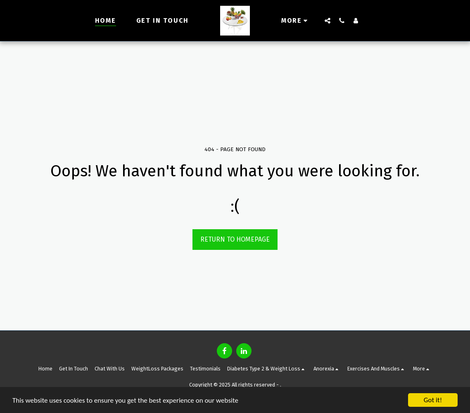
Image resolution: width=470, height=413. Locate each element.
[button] (327, 20)
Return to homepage (235, 239)
